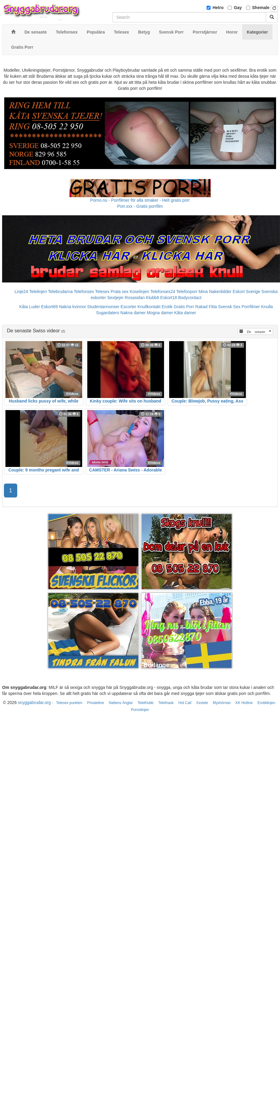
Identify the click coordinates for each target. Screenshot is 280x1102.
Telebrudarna (60, 291)
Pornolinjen (140, 710)
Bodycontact (189, 297)
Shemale (261, 7)
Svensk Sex (229, 306)
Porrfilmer (251, 306)
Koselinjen (139, 291)
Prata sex (119, 291)
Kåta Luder (29, 306)
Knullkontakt (148, 306)
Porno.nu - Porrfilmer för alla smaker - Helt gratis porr (140, 200)
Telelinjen (38, 291)
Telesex (102, 291)
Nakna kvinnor (72, 306)
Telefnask (166, 703)
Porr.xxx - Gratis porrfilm (140, 206)
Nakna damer (133, 312)
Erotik (167, 306)
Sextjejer (115, 297)
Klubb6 (152, 297)
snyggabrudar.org (34, 702)
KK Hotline (244, 703)
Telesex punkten (69, 703)
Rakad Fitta (206, 306)
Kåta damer (185, 312)
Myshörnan (222, 703)
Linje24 (21, 291)
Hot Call (185, 703)
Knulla (267, 306)
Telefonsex (84, 291)
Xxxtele (202, 703)
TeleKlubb (146, 703)
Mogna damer (160, 312)
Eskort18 (168, 297)
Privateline (95, 703)
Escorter (128, 306)
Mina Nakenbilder (215, 291)
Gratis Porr (184, 306)
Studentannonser (103, 306)
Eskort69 (49, 306)
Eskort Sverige (246, 291)
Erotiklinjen (266, 703)
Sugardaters (107, 312)
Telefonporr (187, 291)
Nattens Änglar (121, 703)
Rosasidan (135, 297)
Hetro (218, 7)
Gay (238, 7)
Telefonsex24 (162, 291)
